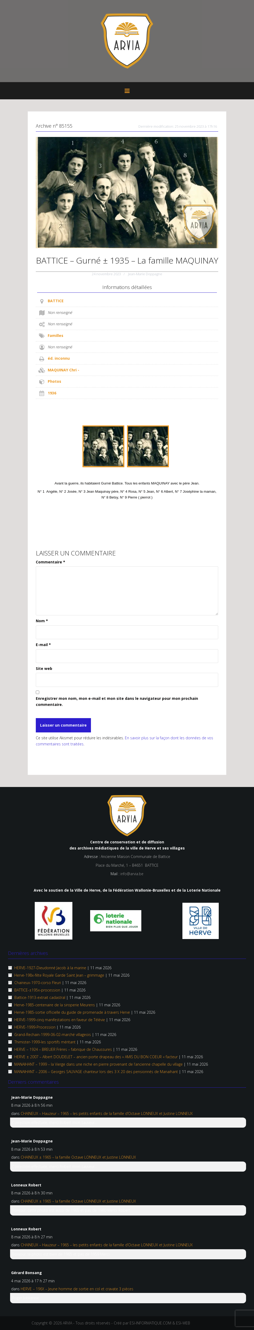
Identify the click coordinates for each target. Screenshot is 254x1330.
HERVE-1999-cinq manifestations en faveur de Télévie (59, 1019)
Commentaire (50, 561)
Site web (44, 668)
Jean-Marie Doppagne (145, 274)
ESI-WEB (183, 1322)
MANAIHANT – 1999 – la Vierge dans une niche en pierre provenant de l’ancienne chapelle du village (98, 1064)
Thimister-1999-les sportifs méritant (45, 1041)
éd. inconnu (59, 358)
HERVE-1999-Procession (34, 1027)
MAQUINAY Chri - (63, 369)
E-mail (43, 644)
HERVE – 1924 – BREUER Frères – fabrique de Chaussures (63, 1049)
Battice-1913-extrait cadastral (39, 997)
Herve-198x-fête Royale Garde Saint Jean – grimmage (59, 975)
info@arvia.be (131, 873)
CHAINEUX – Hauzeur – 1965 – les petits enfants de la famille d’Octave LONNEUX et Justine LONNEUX (107, 1113)
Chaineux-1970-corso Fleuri (37, 982)
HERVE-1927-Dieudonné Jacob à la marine (50, 967)
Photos (54, 381)
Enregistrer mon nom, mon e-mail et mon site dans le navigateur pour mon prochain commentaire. (117, 701)
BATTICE (56, 300)
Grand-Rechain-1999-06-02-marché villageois (52, 1034)
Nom (42, 620)
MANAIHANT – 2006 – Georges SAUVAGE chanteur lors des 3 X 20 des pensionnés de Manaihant (96, 1071)
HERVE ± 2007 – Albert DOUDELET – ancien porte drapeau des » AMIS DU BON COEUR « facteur (96, 1056)
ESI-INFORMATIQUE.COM (150, 1322)
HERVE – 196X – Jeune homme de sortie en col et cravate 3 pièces (77, 1288)
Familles (55, 335)
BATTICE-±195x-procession (37, 990)
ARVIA (67, 1322)
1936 (52, 392)
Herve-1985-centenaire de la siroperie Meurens (54, 1004)
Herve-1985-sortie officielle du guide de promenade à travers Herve (72, 1012)
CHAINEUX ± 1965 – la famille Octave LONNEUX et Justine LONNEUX (78, 1157)
